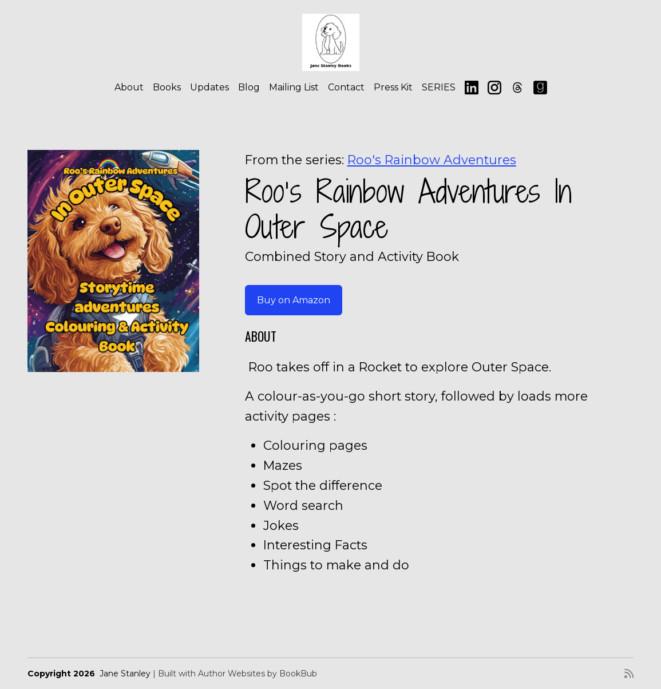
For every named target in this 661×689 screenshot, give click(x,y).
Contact (346, 87)
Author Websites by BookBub (257, 673)
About (129, 87)
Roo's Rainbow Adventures (431, 159)
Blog (249, 87)
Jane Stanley (125, 673)
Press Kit (393, 87)
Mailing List (294, 87)
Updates (209, 87)
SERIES (439, 87)
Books (167, 87)
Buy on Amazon (293, 300)
